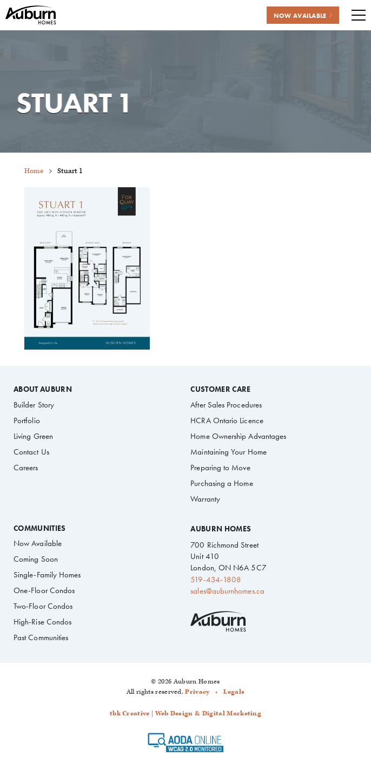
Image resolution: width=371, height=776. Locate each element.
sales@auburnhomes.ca (227, 591)
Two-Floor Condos (43, 606)
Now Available (38, 543)
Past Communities (41, 637)
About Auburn (43, 389)
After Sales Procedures (226, 405)
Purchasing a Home (221, 483)
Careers (26, 467)
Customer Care (220, 389)
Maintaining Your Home (228, 452)
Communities (40, 528)
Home (33, 171)
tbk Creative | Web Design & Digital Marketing (185, 713)
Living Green (33, 436)
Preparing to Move (220, 467)
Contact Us (31, 452)
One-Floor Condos (44, 590)
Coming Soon (36, 559)
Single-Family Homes (47, 575)
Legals (233, 692)
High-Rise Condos (42, 622)
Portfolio (27, 420)
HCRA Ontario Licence (226, 420)
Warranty (205, 499)
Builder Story (34, 405)
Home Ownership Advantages (238, 436)
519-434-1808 (215, 579)
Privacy (197, 692)
